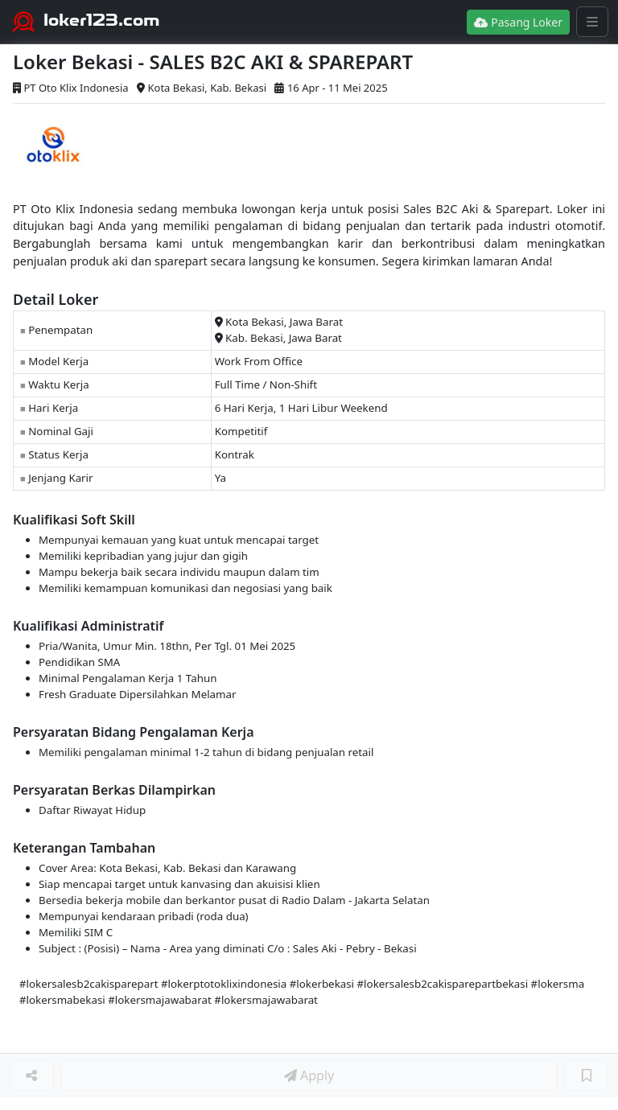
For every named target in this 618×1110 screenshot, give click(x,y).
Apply (309, 1075)
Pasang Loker (518, 22)
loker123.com (101, 20)
